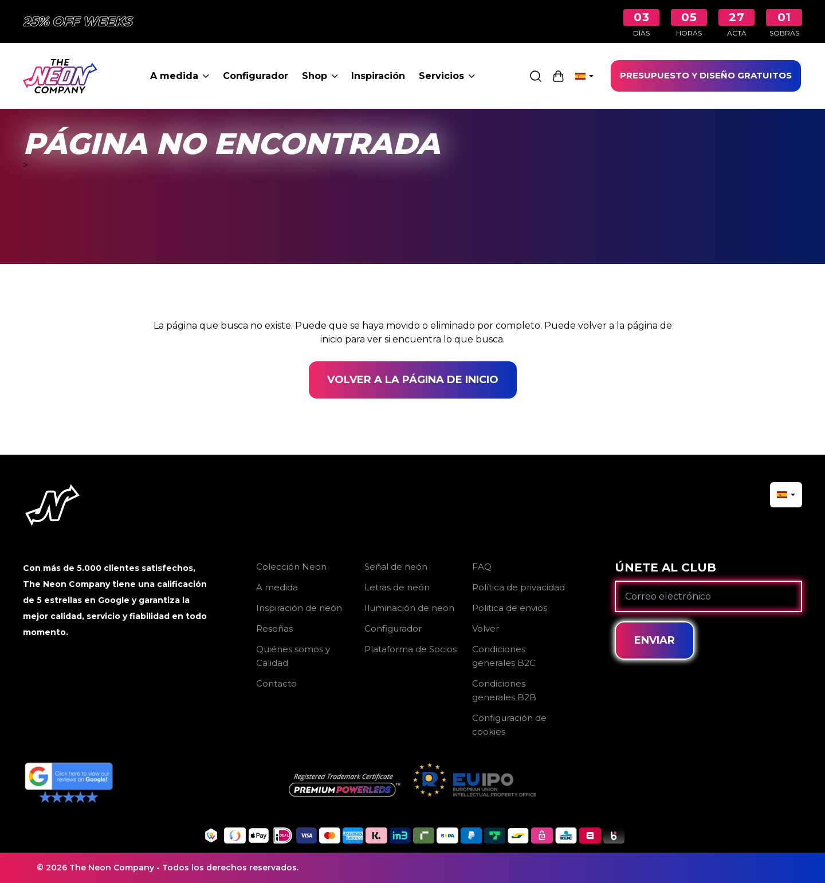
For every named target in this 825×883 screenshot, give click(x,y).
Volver (485, 628)
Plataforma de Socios (410, 649)
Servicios (447, 75)
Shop (320, 75)
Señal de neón (395, 566)
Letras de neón (397, 587)
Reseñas (274, 628)
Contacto (276, 683)
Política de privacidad (518, 587)
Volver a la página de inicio (412, 379)
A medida (179, 75)
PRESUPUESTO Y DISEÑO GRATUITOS (706, 75)
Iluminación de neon (409, 607)
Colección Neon (291, 566)
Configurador (255, 75)
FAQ (482, 566)
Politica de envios (509, 607)
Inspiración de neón (299, 607)
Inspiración (378, 75)
